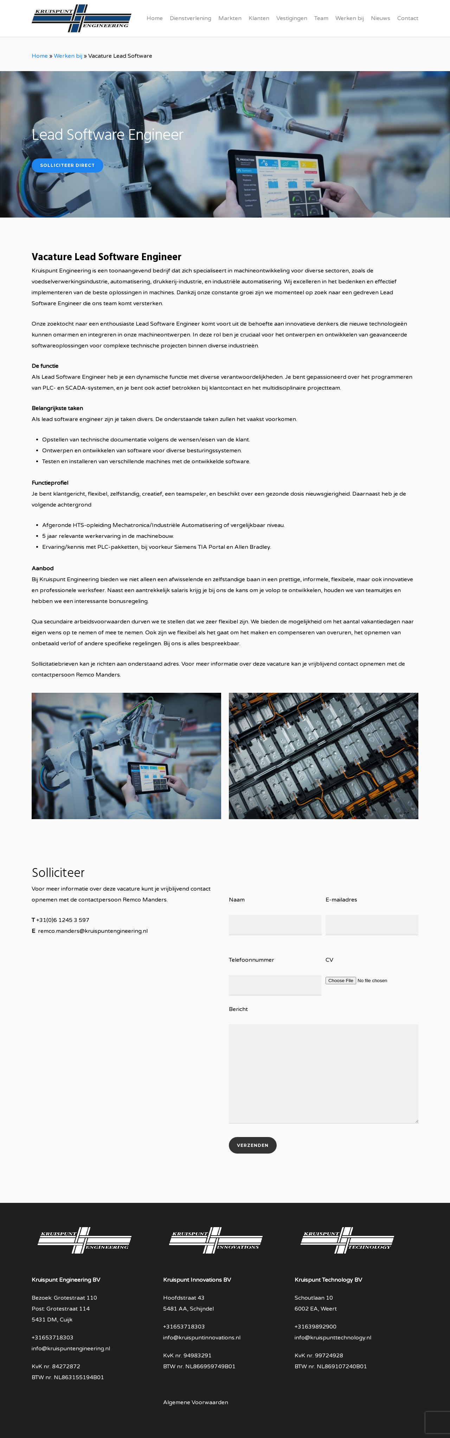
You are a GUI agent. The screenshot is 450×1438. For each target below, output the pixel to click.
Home (40, 55)
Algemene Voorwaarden (195, 1402)
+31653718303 (52, 1337)
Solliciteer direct (67, 165)
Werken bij (68, 55)
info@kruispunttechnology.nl (333, 1337)
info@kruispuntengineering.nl (71, 1348)
